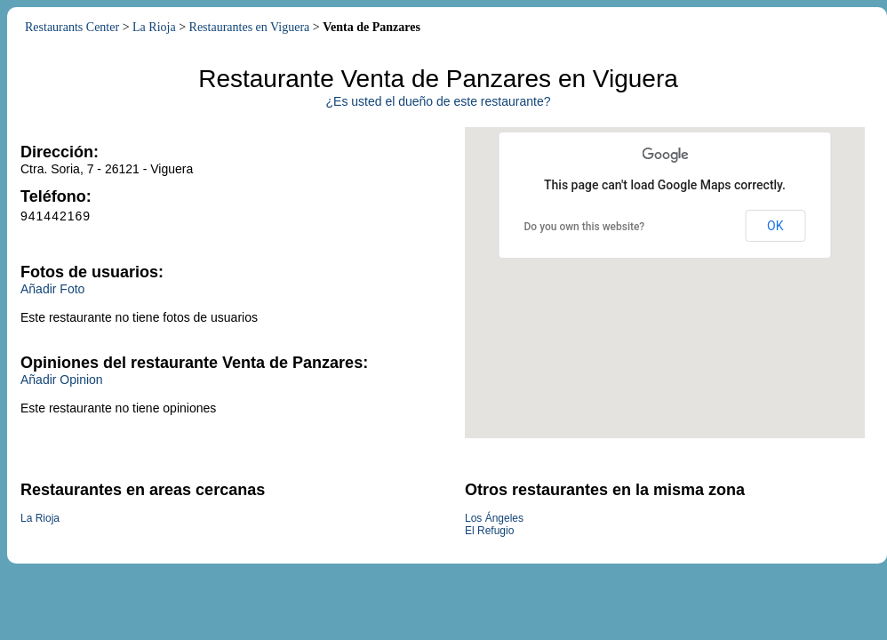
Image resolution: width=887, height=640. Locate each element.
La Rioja (154, 27)
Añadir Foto (52, 289)
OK (775, 226)
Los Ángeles (494, 518)
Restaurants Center (72, 27)
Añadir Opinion (61, 379)
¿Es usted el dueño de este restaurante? (438, 101)
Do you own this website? (584, 226)
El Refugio (489, 530)
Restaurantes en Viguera (249, 27)
